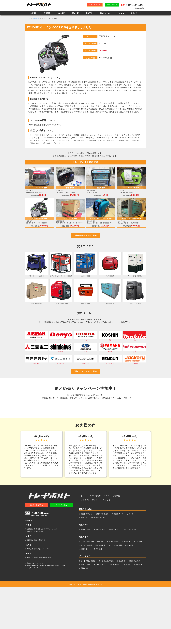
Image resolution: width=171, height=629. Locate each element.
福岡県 (28, 586)
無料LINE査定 (112, 5)
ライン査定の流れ (130, 571)
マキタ (134, 338)
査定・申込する (95, 5)
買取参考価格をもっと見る (85, 237)
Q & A (121, 13)
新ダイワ (60, 350)
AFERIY (36, 362)
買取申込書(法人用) (98, 559)
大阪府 (28, 578)
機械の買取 (138, 606)
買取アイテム (106, 13)
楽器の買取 (121, 603)
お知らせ (84, 542)
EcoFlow (85, 362)
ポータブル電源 (96, 591)
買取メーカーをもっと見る (85, 374)
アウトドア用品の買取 (87, 603)
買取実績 (89, 13)
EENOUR (110, 362)
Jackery (134, 362)
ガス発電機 (138, 583)
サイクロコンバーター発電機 (108, 583)
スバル (85, 350)
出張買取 (33, 13)
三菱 (36, 350)
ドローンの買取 (99, 606)
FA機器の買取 (114, 606)
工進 (110, 338)
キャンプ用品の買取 (106, 603)
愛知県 (28, 595)
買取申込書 (83, 559)
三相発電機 (126, 583)
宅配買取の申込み (102, 555)
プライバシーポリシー (128, 538)
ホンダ (85, 338)
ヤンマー (134, 350)
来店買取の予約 (118, 555)
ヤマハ (110, 350)
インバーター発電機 (86, 583)
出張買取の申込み (85, 555)
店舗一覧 (75, 13)
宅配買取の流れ (99, 571)
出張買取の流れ (85, 571)
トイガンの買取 (85, 606)
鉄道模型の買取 (134, 603)
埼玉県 (28, 567)
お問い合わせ (136, 13)
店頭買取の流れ (114, 571)
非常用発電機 (100, 587)
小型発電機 (129, 587)
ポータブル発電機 (115, 587)
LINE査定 (61, 13)
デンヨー (60, 338)
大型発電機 (83, 591)
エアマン (36, 338)
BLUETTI (60, 362)
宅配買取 (47, 13)
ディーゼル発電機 (85, 587)
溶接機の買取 (84, 610)
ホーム (27, 18)
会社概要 (113, 538)
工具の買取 (126, 606)
